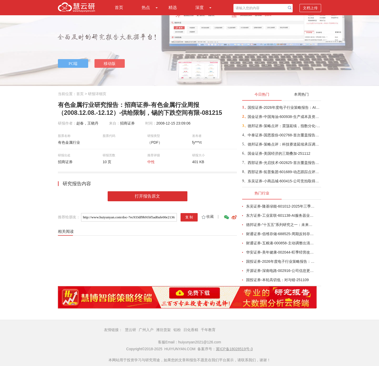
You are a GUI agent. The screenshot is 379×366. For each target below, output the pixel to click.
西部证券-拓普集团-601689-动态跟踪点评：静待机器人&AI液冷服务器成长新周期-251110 (284, 172)
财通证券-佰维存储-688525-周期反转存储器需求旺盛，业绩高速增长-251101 (280, 234)
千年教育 (208, 330)
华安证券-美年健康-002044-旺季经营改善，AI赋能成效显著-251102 (280, 252)
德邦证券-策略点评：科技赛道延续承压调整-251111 (284, 144)
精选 (172, 7)
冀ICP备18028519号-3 (234, 349)
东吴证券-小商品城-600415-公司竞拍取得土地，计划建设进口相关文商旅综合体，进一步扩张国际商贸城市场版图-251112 (284, 181)
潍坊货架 (163, 330)
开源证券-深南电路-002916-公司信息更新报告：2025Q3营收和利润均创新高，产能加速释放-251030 (280, 271)
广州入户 (146, 330)
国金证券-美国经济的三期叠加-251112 (279, 153)
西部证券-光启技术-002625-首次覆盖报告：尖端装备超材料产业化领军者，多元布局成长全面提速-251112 (284, 163)
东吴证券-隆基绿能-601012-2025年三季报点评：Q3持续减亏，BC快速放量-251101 (280, 206)
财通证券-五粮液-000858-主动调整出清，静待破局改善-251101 (280, 243)
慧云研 (130, 330)
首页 (119, 7)
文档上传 (310, 8)
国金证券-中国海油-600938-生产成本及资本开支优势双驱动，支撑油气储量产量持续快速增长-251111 (284, 117)
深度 (199, 7)
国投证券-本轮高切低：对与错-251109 (277, 280)
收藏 (207, 216)
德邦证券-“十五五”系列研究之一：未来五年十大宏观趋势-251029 (280, 225)
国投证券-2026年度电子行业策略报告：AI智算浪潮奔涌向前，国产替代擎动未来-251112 (284, 107)
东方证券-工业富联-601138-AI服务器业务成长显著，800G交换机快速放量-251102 (280, 215)
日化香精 (190, 330)
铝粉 (177, 330)
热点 (146, 7)
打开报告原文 (147, 196)
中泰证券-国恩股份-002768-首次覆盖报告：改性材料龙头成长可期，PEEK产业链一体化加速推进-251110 (284, 135)
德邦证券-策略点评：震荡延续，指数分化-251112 (284, 126)
